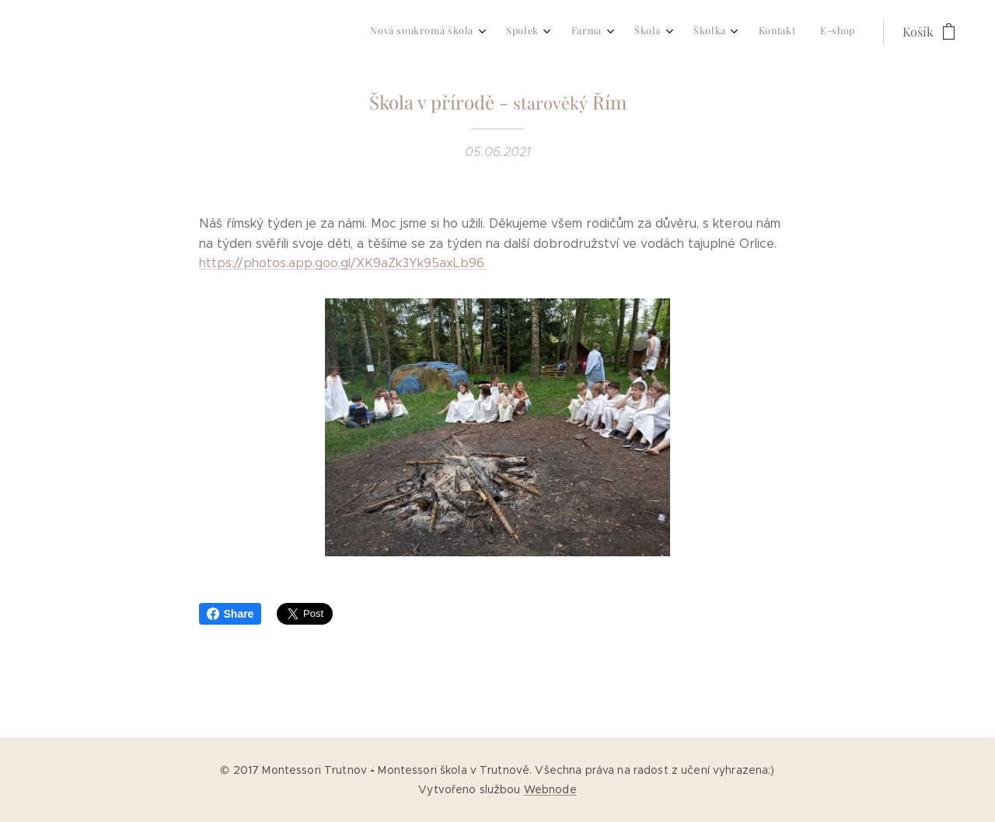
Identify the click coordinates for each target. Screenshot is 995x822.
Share (230, 614)
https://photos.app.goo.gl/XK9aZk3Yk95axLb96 (343, 263)
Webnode (550, 789)
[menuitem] (675, 31)
